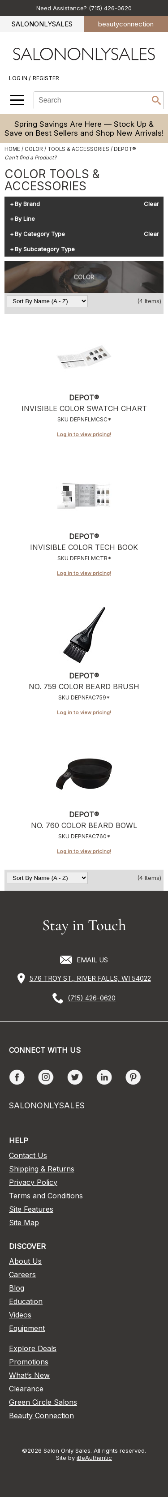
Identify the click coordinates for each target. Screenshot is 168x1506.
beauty (126, 24)
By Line (25, 219)
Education (26, 1301)
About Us (25, 1261)
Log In (19, 78)
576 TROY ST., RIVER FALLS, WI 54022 (90, 978)
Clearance (26, 1388)
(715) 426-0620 (92, 998)
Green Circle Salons (43, 1402)
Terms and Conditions (46, 1195)
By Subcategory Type (45, 249)
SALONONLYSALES (42, 24)
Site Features (31, 1209)
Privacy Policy (33, 1182)
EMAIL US (92, 960)
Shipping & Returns (41, 1168)
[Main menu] (17, 100)
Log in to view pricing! (84, 434)
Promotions (28, 1361)
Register (46, 78)
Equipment (27, 1328)
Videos (20, 1314)
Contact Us (28, 1155)
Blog (16, 1287)
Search (156, 100)
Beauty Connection (41, 1415)
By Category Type (40, 234)
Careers (22, 1274)
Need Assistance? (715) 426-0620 (84, 8)
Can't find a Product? (30, 157)
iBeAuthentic (94, 1457)
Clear (151, 204)
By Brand (27, 204)
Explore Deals (32, 1348)
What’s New (29, 1375)
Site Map (24, 1222)
